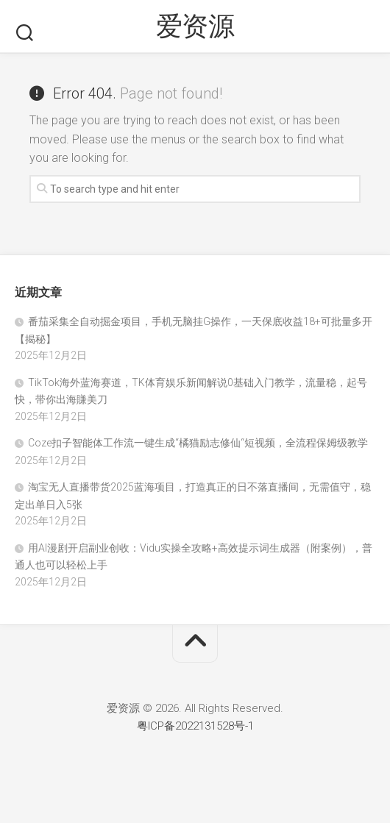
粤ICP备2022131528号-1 (195, 726)
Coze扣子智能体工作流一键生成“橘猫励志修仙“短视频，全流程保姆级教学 (198, 443)
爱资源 (195, 26)
